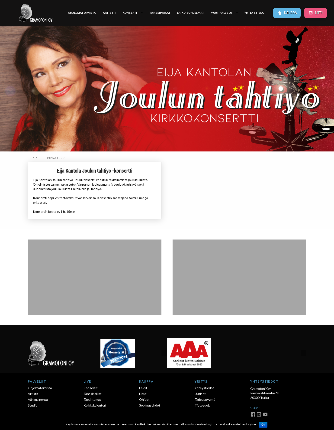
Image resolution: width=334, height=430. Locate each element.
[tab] (35, 158)
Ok (263, 424)
